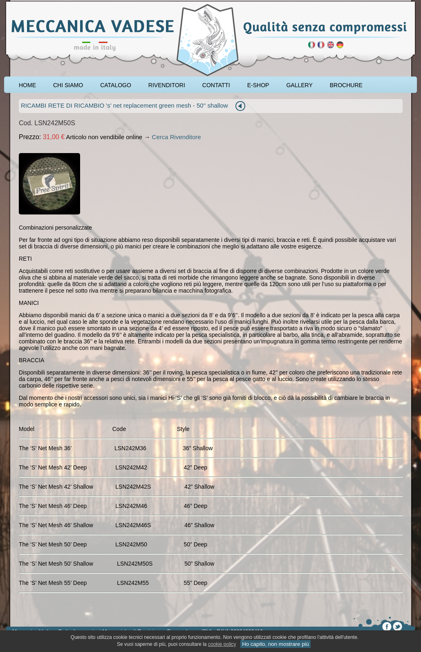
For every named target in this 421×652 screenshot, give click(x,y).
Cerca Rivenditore (176, 136)
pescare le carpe (13, 3)
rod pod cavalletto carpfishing (53, 3)
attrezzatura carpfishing (25, 3)
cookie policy (222, 644)
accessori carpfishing (39, 3)
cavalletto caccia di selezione (70, 3)
